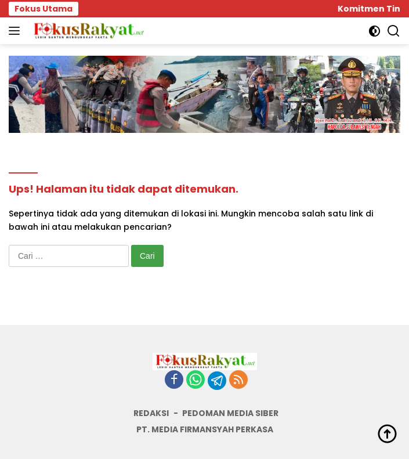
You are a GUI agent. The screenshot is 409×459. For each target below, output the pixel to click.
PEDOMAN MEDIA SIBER (230, 413)
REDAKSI (151, 413)
